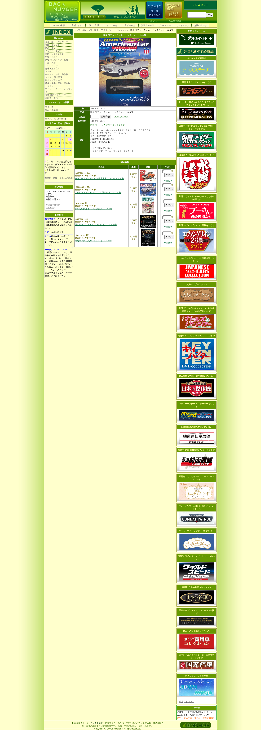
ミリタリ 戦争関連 (53, 77)
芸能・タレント (52, 45)
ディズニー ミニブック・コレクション (196, 530)
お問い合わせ (200, 25)
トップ (77, 30)
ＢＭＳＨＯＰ (97, 723)
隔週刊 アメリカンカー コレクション (111, 30)
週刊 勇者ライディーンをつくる (196, 82)
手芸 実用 (50, 62)
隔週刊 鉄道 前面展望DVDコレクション (196, 450)
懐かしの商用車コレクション (196, 631)
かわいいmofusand (196, 58)
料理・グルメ (51, 57)
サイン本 (49, 107)
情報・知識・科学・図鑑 (56, 60)
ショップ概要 (59, 25)
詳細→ (67, 123)
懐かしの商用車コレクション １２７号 (93, 208)
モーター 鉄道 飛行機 (56, 74)
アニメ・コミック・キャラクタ (58, 90)
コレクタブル (51, 65)
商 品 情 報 (77, 25)
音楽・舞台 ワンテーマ (56, 42)
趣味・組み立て (52, 68)
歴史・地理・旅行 (53, 80)
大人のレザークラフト (196, 284)
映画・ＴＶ (50, 48)
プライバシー (165, 25)
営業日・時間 (147, 25)
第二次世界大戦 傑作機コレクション (196, 376)
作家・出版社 (51, 110)
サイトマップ (182, 25)
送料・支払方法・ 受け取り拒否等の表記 (196, 718)
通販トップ (87, 30)
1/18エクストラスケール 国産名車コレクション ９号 (99, 178)
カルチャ (49, 86)
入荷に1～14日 (121, 116)
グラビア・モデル (53, 51)
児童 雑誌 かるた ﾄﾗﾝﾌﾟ (56, 95)
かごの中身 (112, 25)
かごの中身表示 (53, 205)
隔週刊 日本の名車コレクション (196, 587)
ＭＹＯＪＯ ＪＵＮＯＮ (196, 676)
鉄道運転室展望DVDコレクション (196, 427)
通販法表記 (130, 25)
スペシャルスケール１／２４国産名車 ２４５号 (98, 192)
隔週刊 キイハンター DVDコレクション (196, 336)
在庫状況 (168, 181)
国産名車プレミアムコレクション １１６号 (96, 224)
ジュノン (189, 701)
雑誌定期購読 (175, 21)
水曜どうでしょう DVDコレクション (196, 155)
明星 (181, 701)
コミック (154, 21)
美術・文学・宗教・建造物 (57, 83)
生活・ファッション (54, 54)
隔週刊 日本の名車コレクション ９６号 (93, 240)
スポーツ (49, 71)
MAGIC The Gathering (55, 119)
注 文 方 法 (94, 25)
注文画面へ (51, 208)
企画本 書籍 (51, 98)
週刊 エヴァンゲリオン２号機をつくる (196, 225)
